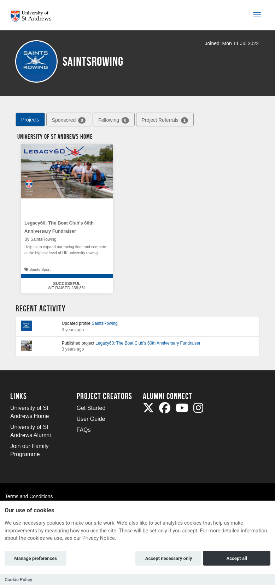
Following (113, 120)
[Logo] (34, 16)
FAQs (84, 430)
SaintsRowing (104, 323)
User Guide (91, 419)
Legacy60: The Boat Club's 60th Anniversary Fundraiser (147, 343)
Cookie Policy (18, 579)
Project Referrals (165, 120)
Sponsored (69, 120)
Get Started (91, 408)
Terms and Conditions (29, 496)
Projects (30, 120)
